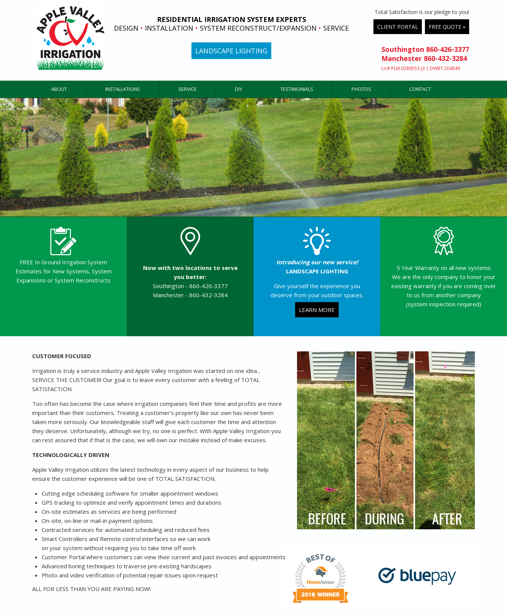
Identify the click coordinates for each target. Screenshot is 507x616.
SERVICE (187, 89)
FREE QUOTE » (447, 26)
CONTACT (420, 89)
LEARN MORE (317, 309)
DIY (238, 89)
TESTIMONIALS (296, 89)
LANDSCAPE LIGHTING (231, 50)
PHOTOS (361, 89)
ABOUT (59, 89)
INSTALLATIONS (122, 89)
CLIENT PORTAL (397, 26)
